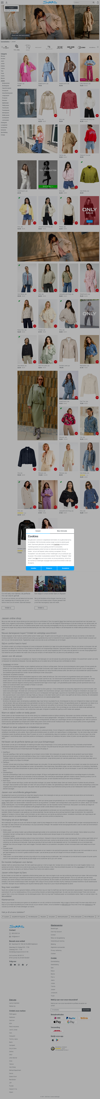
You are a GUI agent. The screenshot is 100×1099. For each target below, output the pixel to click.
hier (36, 558)
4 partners (57, 544)
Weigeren (49, 568)
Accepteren (65, 568)
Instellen (33, 568)
